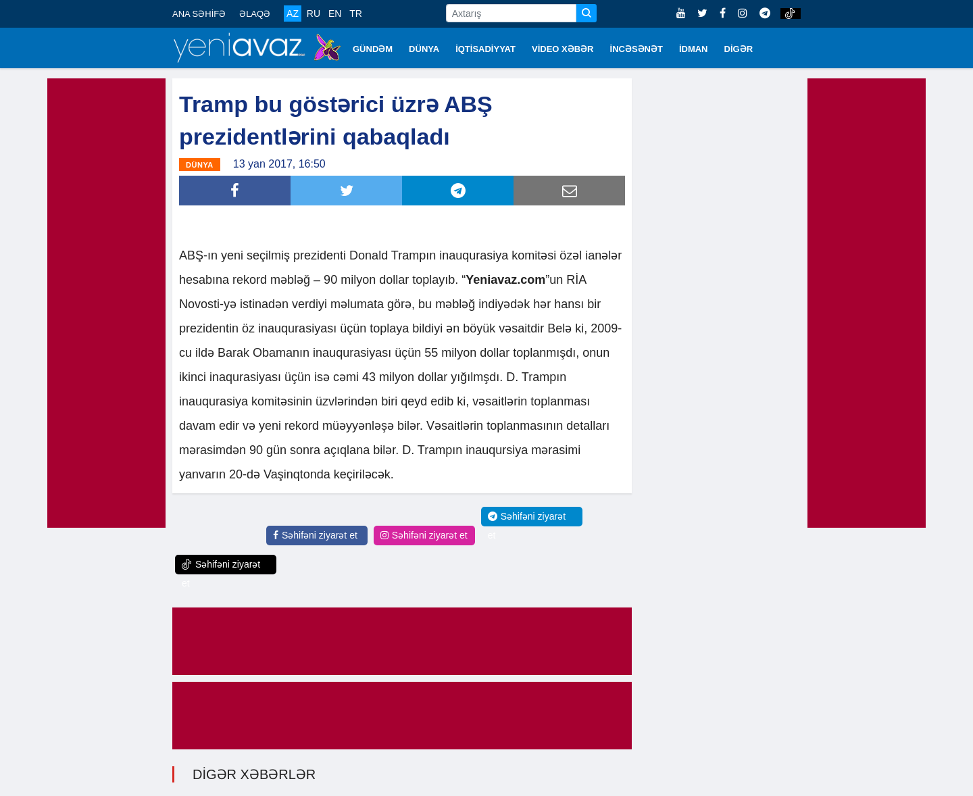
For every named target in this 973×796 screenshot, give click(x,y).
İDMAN (693, 49)
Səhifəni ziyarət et (315, 535)
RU (313, 13)
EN (334, 13)
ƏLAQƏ (254, 14)
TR (355, 13)
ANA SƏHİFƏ (199, 14)
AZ (292, 13)
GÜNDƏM (373, 49)
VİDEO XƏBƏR (563, 49)
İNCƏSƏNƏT (636, 49)
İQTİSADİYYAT (485, 49)
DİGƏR (738, 49)
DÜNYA (424, 49)
